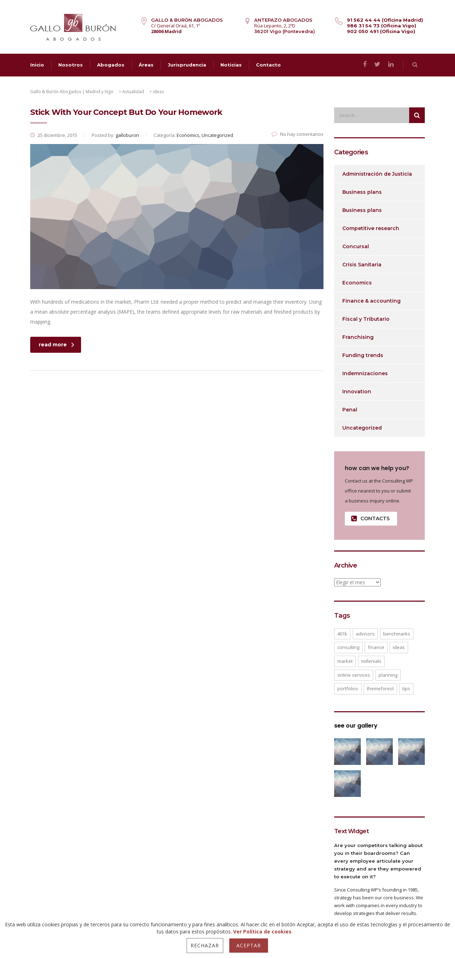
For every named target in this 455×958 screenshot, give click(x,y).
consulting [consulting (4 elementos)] (348, 647)
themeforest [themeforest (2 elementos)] (380, 688)
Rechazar (205, 945)
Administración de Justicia (377, 174)
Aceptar (248, 945)
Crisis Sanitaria (361, 264)
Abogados (110, 65)
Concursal (355, 246)
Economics (357, 283)
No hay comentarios (297, 134)
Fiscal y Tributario (366, 319)
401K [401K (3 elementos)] (342, 633)
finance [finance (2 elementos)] (376, 647)
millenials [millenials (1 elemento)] (371, 661)
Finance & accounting (371, 301)
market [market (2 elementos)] (345, 661)
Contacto (268, 65)
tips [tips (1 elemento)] (406, 688)
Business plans (362, 192)
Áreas (146, 65)
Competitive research (370, 228)
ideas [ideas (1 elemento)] (399, 647)
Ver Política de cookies (262, 931)
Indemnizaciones (365, 373)
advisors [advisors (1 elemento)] (365, 633)
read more (57, 344)
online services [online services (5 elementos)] (353, 675)
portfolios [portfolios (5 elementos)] (347, 688)
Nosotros (70, 65)
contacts (370, 518)
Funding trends (362, 355)
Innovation (356, 391)
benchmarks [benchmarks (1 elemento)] (396, 633)
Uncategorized (362, 428)
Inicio (37, 65)
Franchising (358, 337)
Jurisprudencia (187, 65)
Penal (349, 409)
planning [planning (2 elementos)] (388, 675)
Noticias (231, 65)
